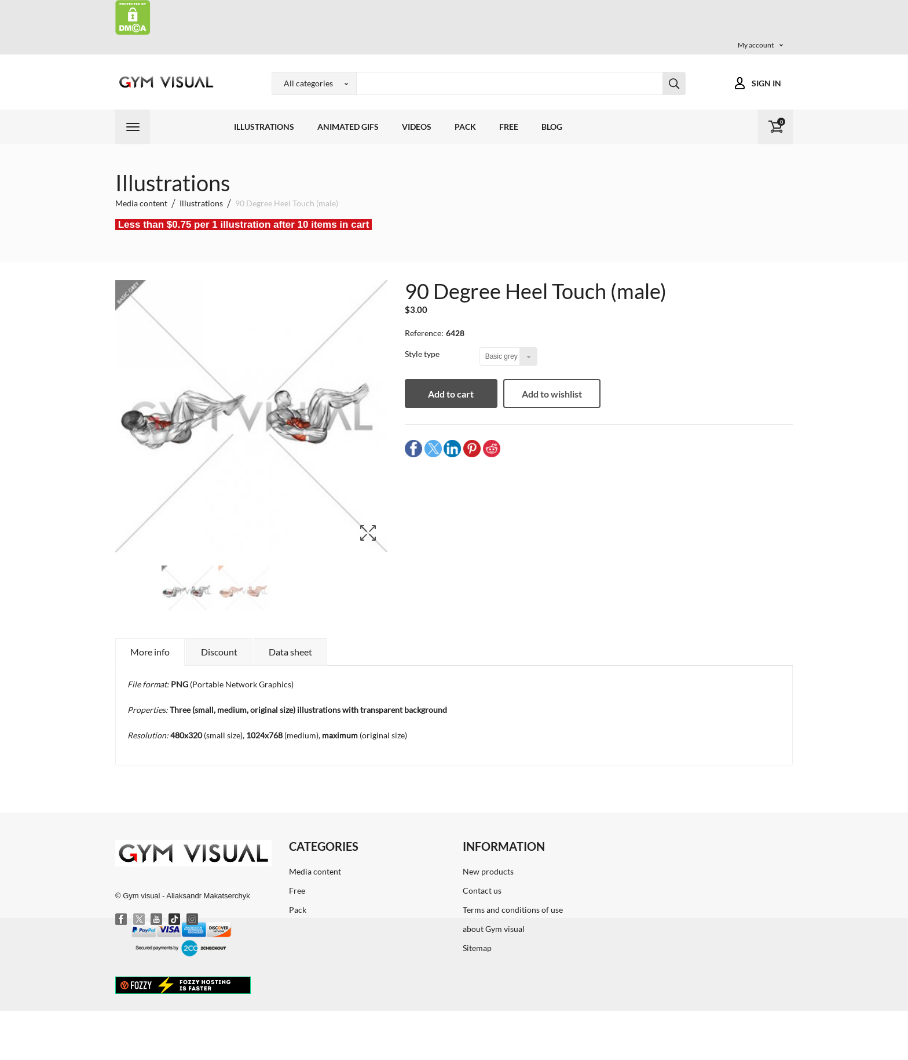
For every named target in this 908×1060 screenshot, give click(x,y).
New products (488, 871)
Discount (219, 651)
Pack (465, 127)
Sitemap (477, 948)
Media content (315, 871)
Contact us (482, 890)
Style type (423, 354)
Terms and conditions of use (513, 910)
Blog (551, 127)
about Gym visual (494, 929)
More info (150, 651)
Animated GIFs (348, 127)
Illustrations (264, 127)
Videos (416, 127)
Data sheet (290, 651)
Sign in (766, 83)
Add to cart (451, 393)
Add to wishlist (552, 393)
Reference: (424, 333)
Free (508, 127)
